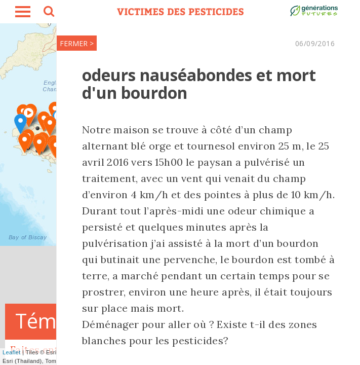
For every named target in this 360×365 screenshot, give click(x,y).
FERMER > (77, 43)
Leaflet (12, 352)
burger (22, 11)
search (48, 12)
